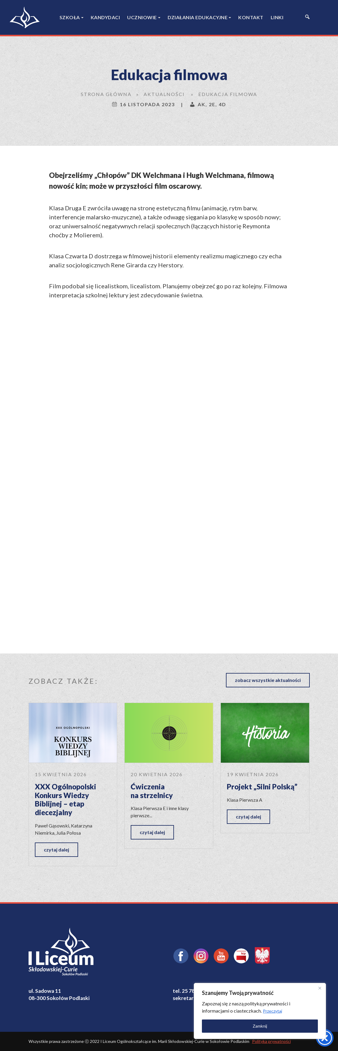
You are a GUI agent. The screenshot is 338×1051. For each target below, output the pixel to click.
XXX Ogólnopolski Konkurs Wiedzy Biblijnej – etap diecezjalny (65, 799)
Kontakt (250, 17)
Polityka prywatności (271, 1041)
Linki (277, 17)
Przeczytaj (272, 1010)
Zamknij (260, 1025)
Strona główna (106, 94)
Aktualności (164, 94)
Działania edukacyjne (197, 17)
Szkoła (69, 17)
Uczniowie (142, 17)
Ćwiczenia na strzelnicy (152, 791)
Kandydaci (105, 17)
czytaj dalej (56, 849)
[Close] (319, 988)
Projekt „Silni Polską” (262, 786)
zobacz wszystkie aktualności (268, 680)
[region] (260, 1011)
